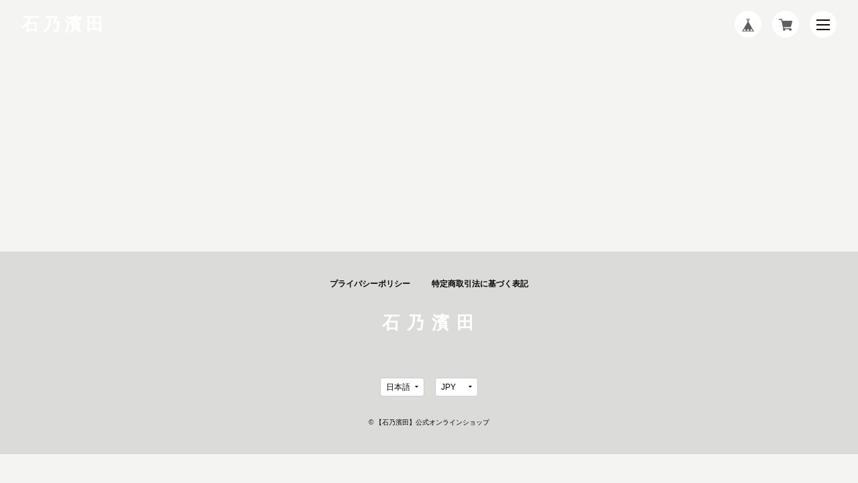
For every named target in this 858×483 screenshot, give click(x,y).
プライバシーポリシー (370, 283)
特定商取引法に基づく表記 (480, 283)
